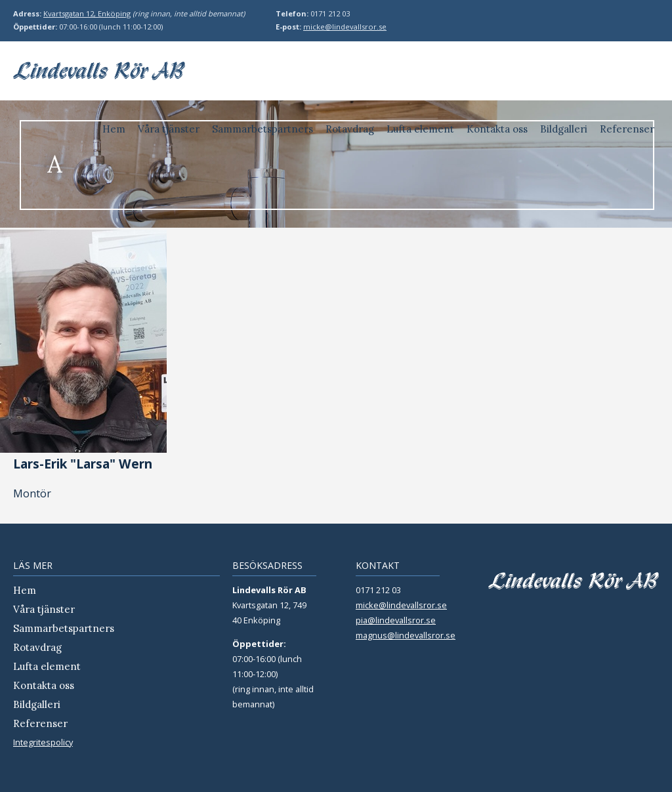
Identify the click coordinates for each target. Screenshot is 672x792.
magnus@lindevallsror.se (405, 635)
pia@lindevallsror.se (396, 620)
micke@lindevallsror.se (345, 26)
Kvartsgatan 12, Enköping (87, 13)
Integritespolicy (43, 742)
